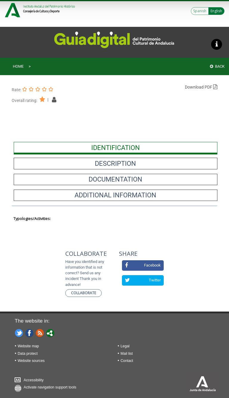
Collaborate (83, 292)
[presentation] (115, 147)
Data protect (28, 353)
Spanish (199, 10)
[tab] (115, 147)
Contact (126, 361)
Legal (124, 346)
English (216, 10)
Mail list (126, 353)
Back (217, 66)
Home (18, 66)
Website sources (31, 361)
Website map (28, 346)
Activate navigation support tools (50, 387)
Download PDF (201, 87)
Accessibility (34, 380)
